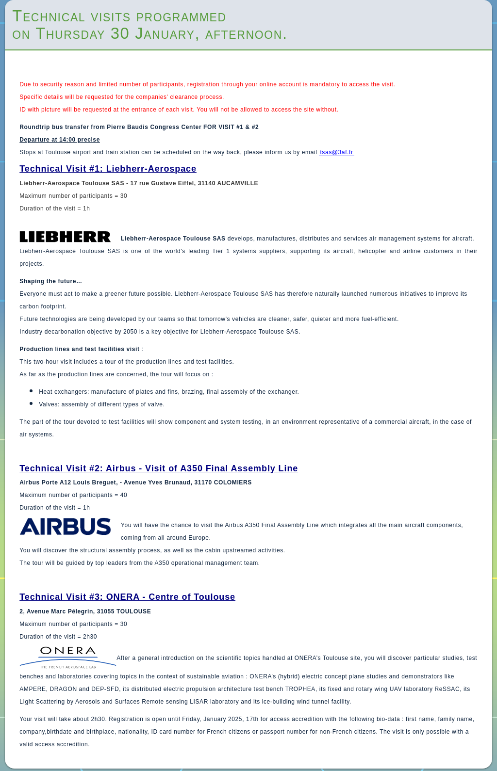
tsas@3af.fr (336, 152)
